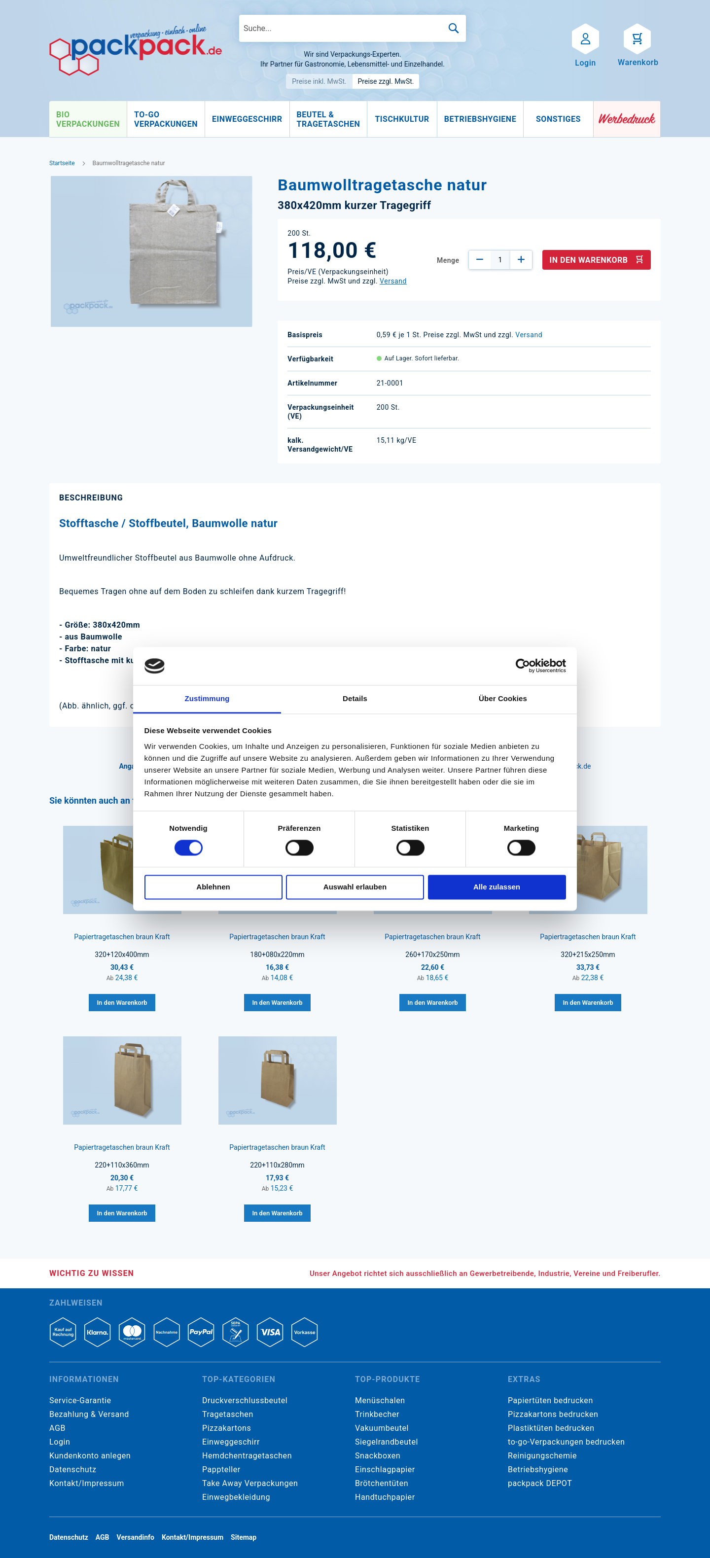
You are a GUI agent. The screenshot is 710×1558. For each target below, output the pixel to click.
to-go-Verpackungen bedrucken (566, 1442)
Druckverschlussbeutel (244, 1400)
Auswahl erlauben (355, 887)
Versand (393, 281)
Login (59, 1442)
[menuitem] (88, 119)
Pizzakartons (226, 1428)
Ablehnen (213, 887)
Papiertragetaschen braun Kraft (122, 937)
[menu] (321, 119)
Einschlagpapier (385, 1469)
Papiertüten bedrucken (550, 1400)
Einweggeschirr (231, 1442)
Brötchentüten (381, 1483)
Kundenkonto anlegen (90, 1455)
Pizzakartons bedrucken (553, 1414)
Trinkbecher (377, 1414)
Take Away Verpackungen (250, 1483)
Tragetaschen (227, 1414)
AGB (57, 1428)
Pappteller (221, 1469)
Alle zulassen (496, 887)
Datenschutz (72, 1469)
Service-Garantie (80, 1400)
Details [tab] (355, 698)
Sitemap (243, 1537)
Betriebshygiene (538, 1469)
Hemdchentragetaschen (247, 1455)
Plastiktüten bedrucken (551, 1428)
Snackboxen (377, 1455)
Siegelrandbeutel (386, 1442)
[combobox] (352, 28)
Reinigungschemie (542, 1455)
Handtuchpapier (385, 1497)
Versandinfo (135, 1537)
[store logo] (135, 50)
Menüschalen (380, 1400)
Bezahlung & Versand (89, 1414)
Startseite (62, 163)
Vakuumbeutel (382, 1428)
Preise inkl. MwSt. (319, 81)
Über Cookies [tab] (503, 698)
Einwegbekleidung (236, 1497)
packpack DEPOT (540, 1483)
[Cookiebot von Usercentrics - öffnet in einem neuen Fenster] (523, 666)
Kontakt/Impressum (86, 1483)
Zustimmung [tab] (207, 698)
